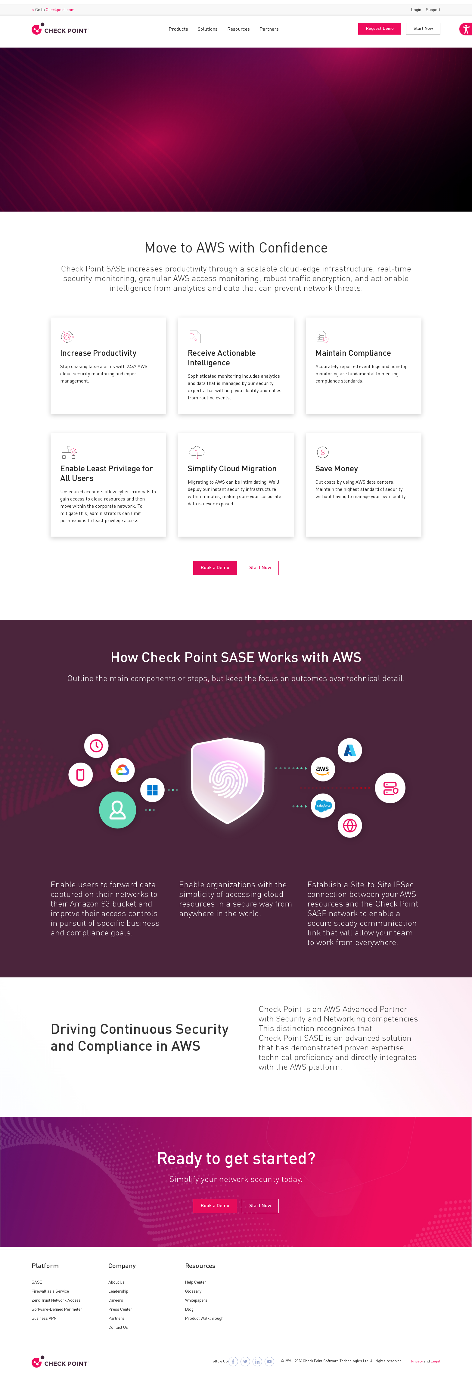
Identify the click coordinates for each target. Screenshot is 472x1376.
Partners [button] (269, 25)
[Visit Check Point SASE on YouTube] (269, 1361)
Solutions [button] (208, 25)
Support (433, 6)
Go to (53, 6)
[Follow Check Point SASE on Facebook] (233, 1361)
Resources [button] (238, 25)
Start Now (423, 25)
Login (416, 6)
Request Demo (380, 25)
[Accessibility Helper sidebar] (463, 44)
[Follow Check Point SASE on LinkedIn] (257, 1361)
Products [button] (178, 25)
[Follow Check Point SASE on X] (245, 1361)
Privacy (417, 1361)
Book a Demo (53, 152)
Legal (435, 1361)
